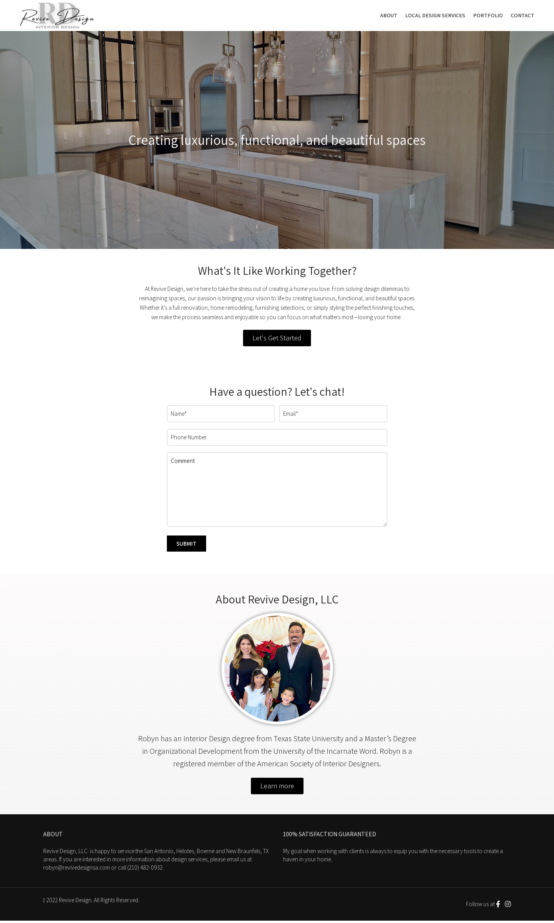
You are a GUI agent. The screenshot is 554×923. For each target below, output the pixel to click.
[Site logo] (57, 16)
